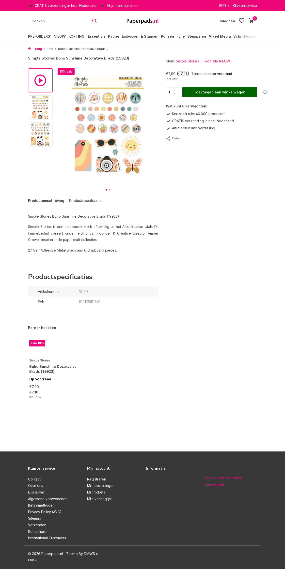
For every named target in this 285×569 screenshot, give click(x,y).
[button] (106, 190)
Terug (35, 49)
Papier (113, 36)
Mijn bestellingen (100, 485)
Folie (180, 36)
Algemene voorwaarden (47, 499)
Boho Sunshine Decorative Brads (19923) (53, 369)
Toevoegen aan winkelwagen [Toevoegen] (219, 92)
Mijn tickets (96, 492)
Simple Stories (187, 61)
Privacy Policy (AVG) (45, 512)
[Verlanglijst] (241, 21)
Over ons (35, 485)
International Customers (47, 538)
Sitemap (34, 518)
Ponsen (167, 36)
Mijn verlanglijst (99, 499)
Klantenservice (245, 5)
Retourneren (38, 531)
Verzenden (37, 525)
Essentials (97, 36)
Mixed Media (219, 36)
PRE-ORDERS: (39, 36)
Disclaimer (36, 492)
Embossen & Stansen (140, 36)
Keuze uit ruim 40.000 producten (195, 114)
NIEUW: (60, 36)
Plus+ (32, 560)
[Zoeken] (65, 21)
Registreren (96, 479)
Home (50, 49)
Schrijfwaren (244, 36)
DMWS (89, 554)
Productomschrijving (46, 200)
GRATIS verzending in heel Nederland (200, 121)
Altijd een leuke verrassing (190, 128)
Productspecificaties (85, 200)
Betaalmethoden (41, 505)
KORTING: (76, 36)
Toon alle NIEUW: (217, 61)
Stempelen (196, 36)
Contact (34, 479)
